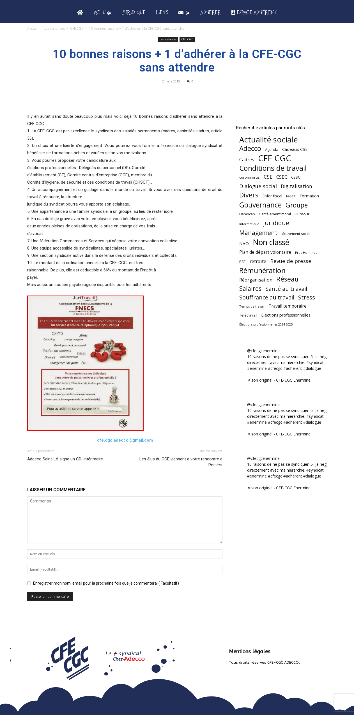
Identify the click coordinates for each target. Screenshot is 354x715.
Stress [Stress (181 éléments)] (306, 297)
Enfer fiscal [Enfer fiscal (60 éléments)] (272, 196)
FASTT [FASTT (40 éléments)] (291, 196)
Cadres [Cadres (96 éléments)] (246, 159)
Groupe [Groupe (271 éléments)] (297, 205)
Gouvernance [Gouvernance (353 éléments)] (260, 205)
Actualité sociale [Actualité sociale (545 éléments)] (268, 139)
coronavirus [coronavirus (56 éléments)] (249, 177)
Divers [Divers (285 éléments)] (248, 195)
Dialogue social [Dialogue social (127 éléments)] (258, 186)
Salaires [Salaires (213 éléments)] (250, 288)
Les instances (54, 28)
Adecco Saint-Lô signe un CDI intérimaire (65, 459)
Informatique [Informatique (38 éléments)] (249, 224)
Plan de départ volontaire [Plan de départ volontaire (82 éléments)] (265, 252)
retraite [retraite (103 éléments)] (258, 261)
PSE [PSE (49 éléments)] (242, 261)
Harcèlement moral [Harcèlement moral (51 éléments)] (275, 213)
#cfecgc (275, 368)
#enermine (257, 368)
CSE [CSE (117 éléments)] (268, 177)
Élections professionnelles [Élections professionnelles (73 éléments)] (286, 315)
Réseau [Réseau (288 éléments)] (287, 279)
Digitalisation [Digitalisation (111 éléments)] (296, 186)
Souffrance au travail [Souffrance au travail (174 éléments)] (266, 297)
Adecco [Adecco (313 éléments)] (250, 148)
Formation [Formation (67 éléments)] (309, 196)
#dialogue (312, 368)
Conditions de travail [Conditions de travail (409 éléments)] (273, 168)
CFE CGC (77, 28)
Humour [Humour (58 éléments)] (302, 213)
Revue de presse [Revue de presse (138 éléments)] (290, 261)
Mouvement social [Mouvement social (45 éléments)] (296, 233)
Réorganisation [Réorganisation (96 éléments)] (255, 280)
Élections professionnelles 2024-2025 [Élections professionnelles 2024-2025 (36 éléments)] (266, 324)
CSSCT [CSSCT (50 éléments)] (296, 177)
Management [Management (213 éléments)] (258, 233)
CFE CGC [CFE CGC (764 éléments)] (274, 158)
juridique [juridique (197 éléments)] (276, 223)
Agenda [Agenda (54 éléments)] (271, 149)
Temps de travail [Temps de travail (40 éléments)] (252, 306)
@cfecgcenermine (263, 350)
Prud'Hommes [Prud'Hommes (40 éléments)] (306, 252)
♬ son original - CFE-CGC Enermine (279, 380)
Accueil (32, 28)
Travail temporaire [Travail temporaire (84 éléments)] (287, 306)
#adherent (292, 368)
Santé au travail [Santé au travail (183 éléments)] (286, 289)
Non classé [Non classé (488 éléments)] (271, 242)
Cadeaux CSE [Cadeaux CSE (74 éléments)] (295, 149)
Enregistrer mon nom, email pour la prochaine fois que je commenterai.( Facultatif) (106, 583)
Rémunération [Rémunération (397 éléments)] (262, 270)
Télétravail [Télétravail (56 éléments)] (248, 315)
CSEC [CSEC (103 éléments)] (281, 177)
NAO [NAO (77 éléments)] (244, 243)
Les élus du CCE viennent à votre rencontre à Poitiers (180, 461)
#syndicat (315, 362)
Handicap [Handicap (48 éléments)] (247, 214)
